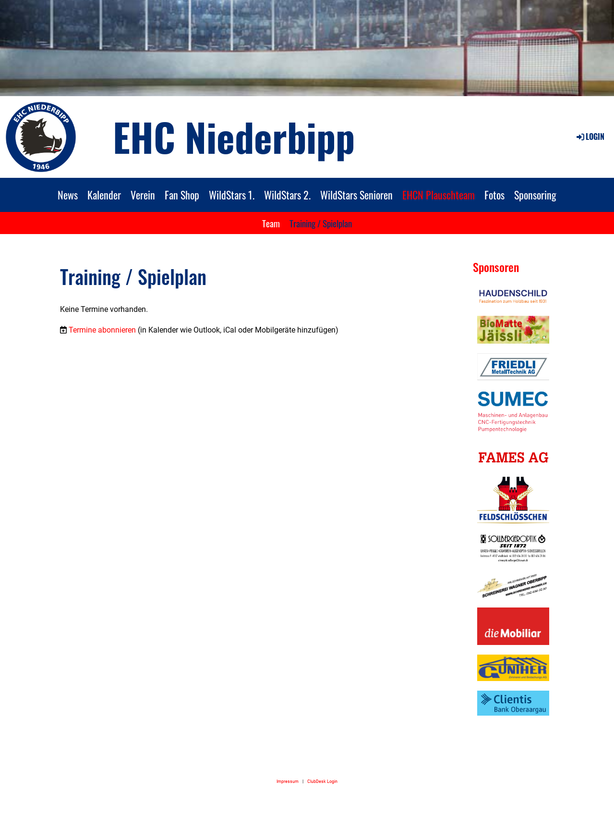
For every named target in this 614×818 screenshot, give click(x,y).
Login (589, 136)
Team (271, 223)
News (68, 194)
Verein (143, 194)
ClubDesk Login (322, 781)
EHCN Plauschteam (438, 194)
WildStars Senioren (356, 194)
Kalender (104, 194)
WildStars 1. (231, 194)
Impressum (288, 781)
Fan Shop (182, 194)
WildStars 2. (287, 194)
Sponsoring (535, 194)
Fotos (494, 194)
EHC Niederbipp (234, 136)
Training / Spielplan (320, 223)
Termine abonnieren (102, 330)
